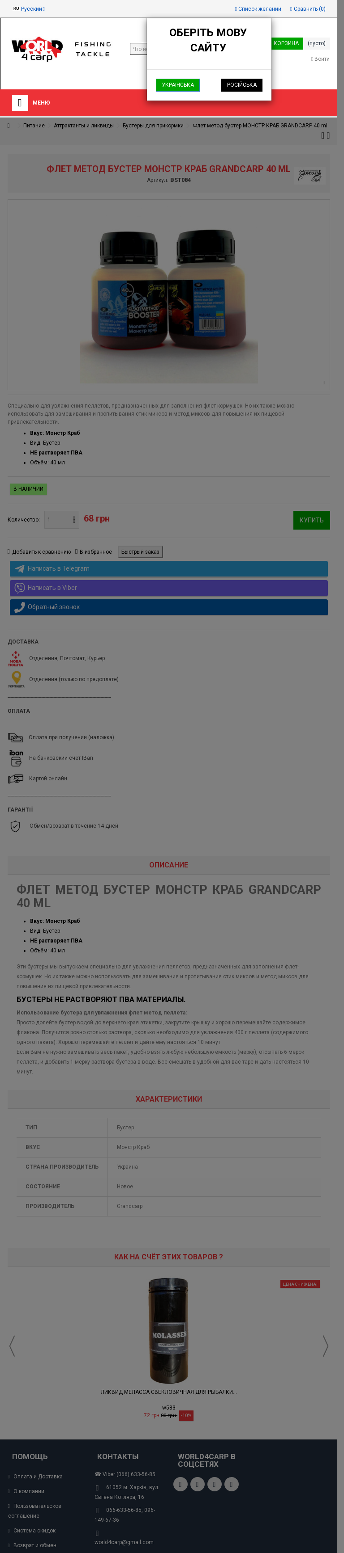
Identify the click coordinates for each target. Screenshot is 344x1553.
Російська (242, 85)
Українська (178, 85)
